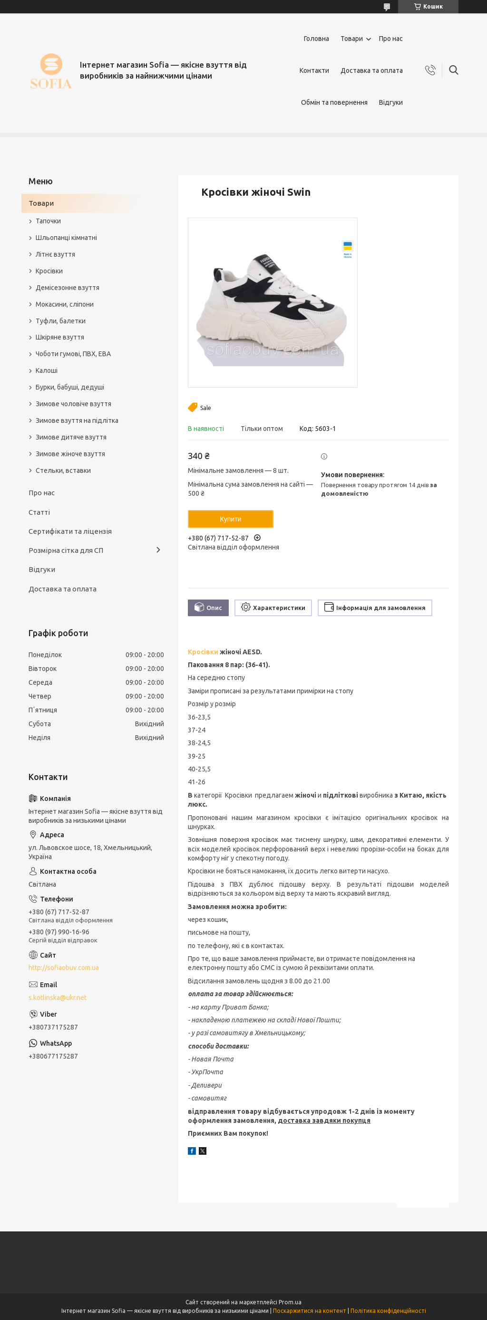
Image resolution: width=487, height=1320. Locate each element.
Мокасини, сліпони (65, 304)
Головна (316, 38)
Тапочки (48, 221)
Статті (39, 512)
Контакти (314, 70)
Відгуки (391, 102)
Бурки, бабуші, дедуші (70, 387)
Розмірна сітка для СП (66, 550)
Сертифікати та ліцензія (70, 531)
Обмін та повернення (334, 102)
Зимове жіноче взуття (70, 454)
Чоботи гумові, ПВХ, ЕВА (73, 354)
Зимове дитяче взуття (71, 437)
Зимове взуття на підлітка (77, 420)
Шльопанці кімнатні (66, 237)
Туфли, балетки (61, 321)
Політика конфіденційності (388, 1311)
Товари (352, 38)
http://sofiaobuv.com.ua (64, 967)
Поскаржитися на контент (309, 1311)
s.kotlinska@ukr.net (58, 997)
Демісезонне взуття (67, 287)
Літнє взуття (55, 254)
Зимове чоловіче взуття (73, 404)
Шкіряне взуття (60, 337)
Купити (231, 519)
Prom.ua (290, 1302)
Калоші (47, 370)
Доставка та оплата (372, 70)
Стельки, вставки (63, 470)
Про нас (391, 38)
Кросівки (203, 652)
